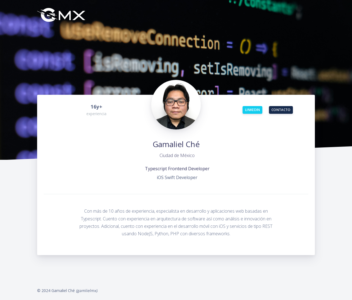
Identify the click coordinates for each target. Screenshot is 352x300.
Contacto (280, 109)
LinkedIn (252, 109)
